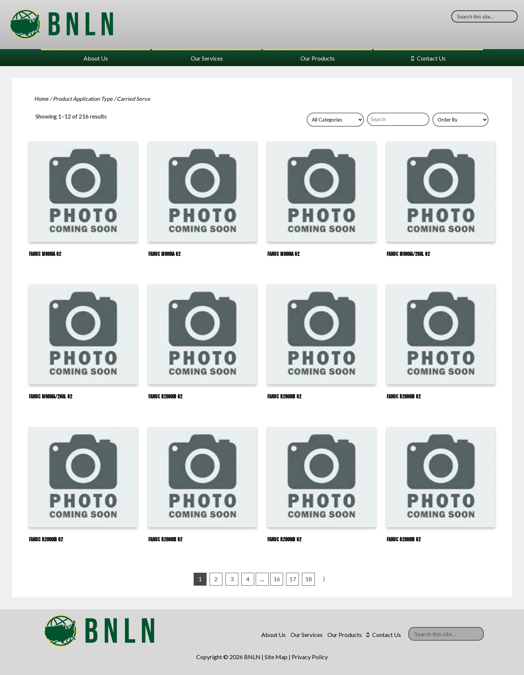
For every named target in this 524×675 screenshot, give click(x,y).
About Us (96, 58)
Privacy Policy (310, 656)
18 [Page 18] (308, 578)
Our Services (207, 58)
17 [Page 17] (292, 578)
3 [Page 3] (232, 578)
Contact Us (431, 58)
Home (41, 98)
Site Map (276, 656)
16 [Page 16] (276, 578)
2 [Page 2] (216, 578)
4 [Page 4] (247, 578)
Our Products (317, 58)
